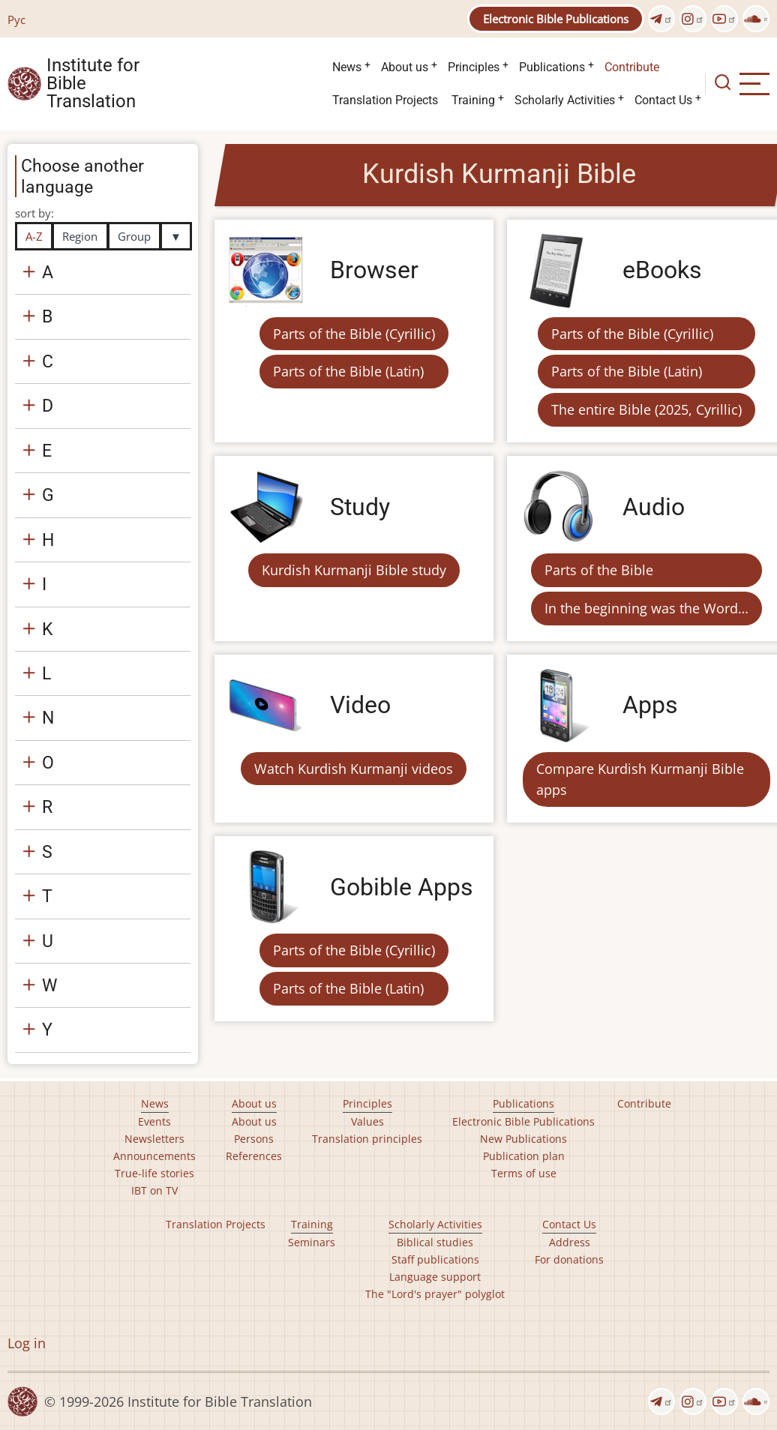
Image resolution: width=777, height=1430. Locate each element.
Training (473, 100)
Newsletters (154, 1139)
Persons (254, 1139)
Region (80, 236)
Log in (27, 1343)
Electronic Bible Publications (555, 18)
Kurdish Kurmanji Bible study (354, 570)
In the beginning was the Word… (646, 608)
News (347, 67)
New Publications (523, 1139)
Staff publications (435, 1259)
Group (134, 236)
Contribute (631, 67)
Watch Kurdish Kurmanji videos (353, 769)
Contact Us (663, 100)
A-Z (34, 236)
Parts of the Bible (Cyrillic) (354, 334)
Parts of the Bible (598, 570)
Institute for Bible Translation (93, 84)
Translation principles (367, 1139)
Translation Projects (385, 100)
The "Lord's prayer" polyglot (435, 1294)
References (254, 1156)
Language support (435, 1277)
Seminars (311, 1242)
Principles (474, 67)
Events (154, 1121)
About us (404, 67)
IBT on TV (154, 1190)
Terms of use (523, 1173)
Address (569, 1242)
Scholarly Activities (564, 100)
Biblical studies (435, 1242)
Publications (552, 67)
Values (367, 1121)
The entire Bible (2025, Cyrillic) (646, 409)
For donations (569, 1259)
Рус (17, 19)
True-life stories (154, 1173)
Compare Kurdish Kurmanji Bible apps (640, 779)
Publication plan (524, 1156)
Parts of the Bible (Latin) (348, 371)
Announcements (154, 1156)
